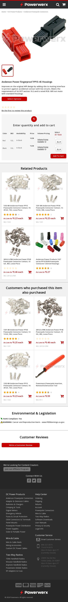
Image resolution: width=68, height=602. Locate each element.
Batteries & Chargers (14, 504)
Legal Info (39, 528)
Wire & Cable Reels (14, 542)
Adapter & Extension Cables (17, 501)
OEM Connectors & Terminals (18, 519)
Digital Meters (11, 510)
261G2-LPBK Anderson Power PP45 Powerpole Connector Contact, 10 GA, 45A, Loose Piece (17, 261)
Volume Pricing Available (42, 140)
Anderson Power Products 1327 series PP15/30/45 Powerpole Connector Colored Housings (48, 261)
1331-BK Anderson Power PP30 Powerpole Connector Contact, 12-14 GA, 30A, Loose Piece (49, 208)
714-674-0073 (47, 547)
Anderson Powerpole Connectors (19, 498)
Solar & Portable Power (15, 532)
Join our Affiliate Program (17, 469)
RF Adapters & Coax (14, 571)
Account (38, 507)
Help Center (41, 494)
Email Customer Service (51, 539)
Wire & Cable (12, 538)
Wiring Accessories (13, 545)
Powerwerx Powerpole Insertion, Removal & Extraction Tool (49, 384)
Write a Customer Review (20, 445)
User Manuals (40, 522)
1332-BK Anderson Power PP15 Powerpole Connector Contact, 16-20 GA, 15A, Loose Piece (17, 208)
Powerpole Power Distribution (18, 525)
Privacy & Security (42, 525)
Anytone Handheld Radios (16, 565)
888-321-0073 (47, 545)
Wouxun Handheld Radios (16, 562)
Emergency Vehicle (13, 513)
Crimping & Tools (13, 507)
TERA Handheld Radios (15, 558)
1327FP (13, 141)
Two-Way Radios (14, 554)
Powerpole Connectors (44, 510)
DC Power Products (15, 494)
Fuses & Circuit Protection (16, 516)
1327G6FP (14, 148)
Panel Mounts (11, 522)
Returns (38, 504)
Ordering (38, 498)
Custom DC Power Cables (16, 548)
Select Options (14, 99)
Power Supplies (12, 528)
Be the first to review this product (17, 110)
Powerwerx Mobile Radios (16, 568)
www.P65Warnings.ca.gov (53, 422)
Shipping (38, 501)
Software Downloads (44, 519)
